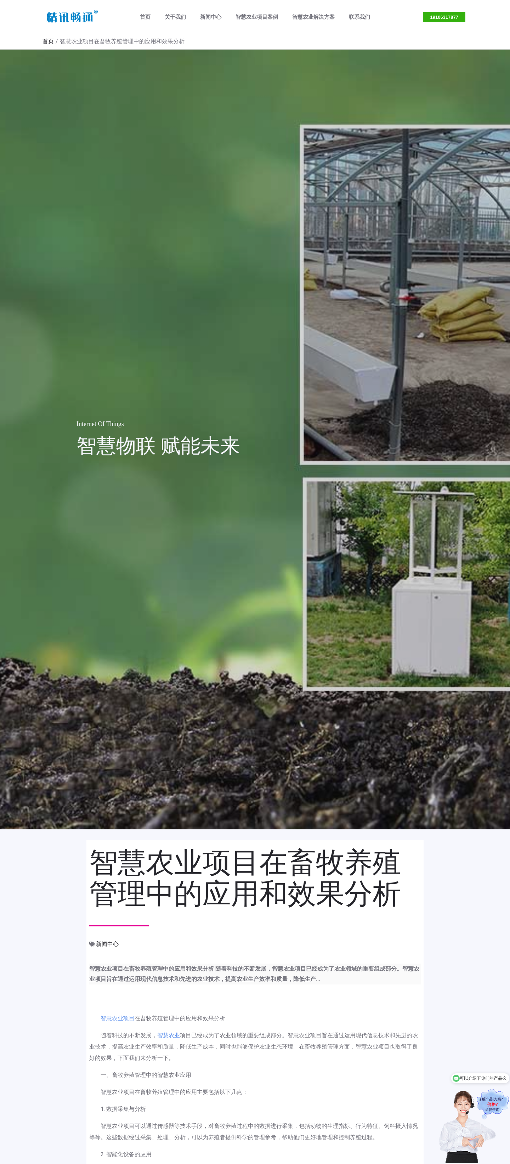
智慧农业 (168, 1035)
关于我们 (180, 17)
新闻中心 (212, 17)
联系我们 (350, 17)
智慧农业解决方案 (308, 17)
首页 (154, 17)
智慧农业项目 (118, 1018)
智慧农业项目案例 (255, 17)
